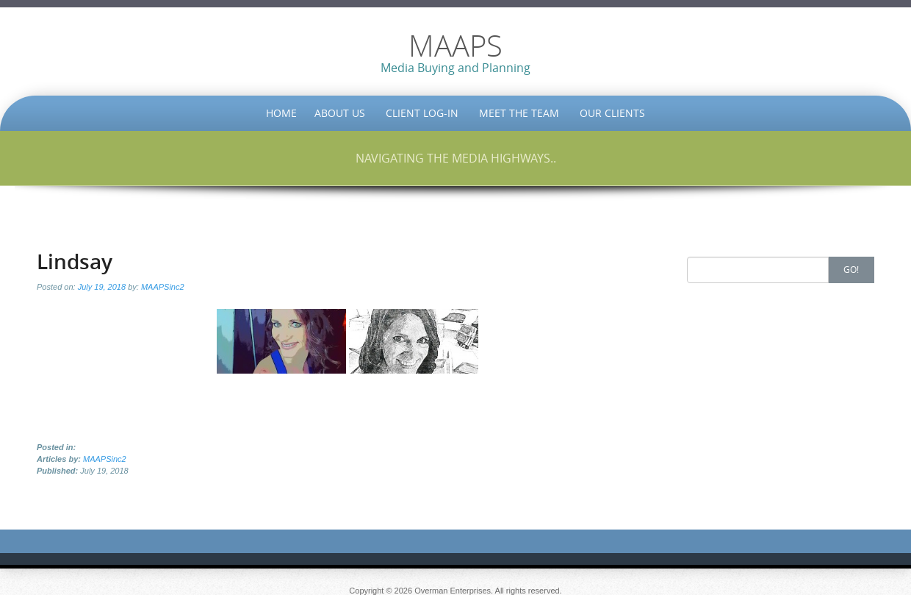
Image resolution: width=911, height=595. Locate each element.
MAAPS (455, 45)
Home (281, 113)
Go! (851, 269)
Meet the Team (519, 113)
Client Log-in (422, 113)
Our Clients (612, 113)
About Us (339, 113)
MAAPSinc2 (162, 286)
